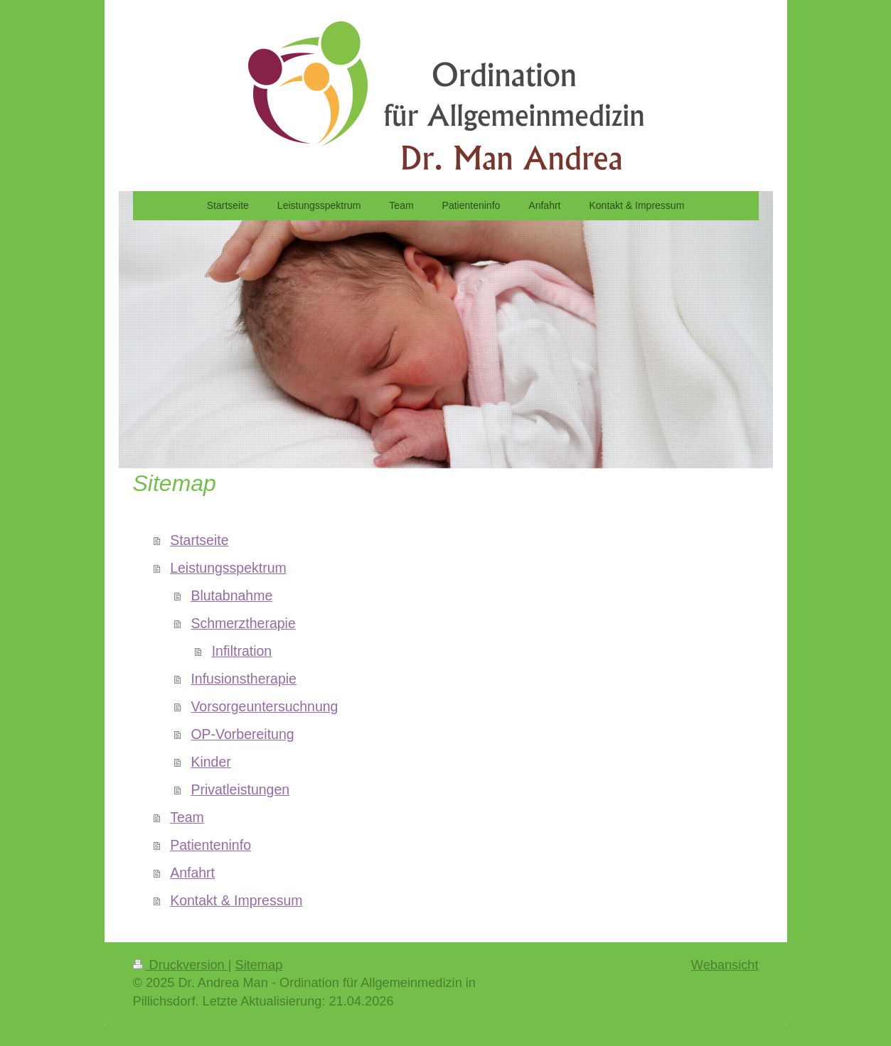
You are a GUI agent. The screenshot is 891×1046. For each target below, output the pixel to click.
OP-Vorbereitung (242, 734)
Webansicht (725, 965)
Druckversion (180, 965)
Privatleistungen (240, 789)
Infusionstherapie (244, 678)
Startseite (199, 540)
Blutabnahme (231, 595)
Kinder (210, 762)
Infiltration (242, 651)
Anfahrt (192, 872)
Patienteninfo (210, 845)
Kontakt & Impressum (236, 900)
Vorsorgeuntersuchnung (264, 706)
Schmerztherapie (243, 623)
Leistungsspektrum (228, 568)
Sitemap (259, 965)
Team (187, 817)
